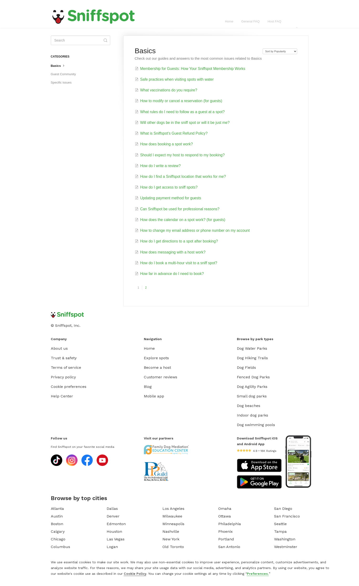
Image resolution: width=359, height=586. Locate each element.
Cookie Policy (135, 573)
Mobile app (154, 396)
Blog (148, 386)
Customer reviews (160, 377)
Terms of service (66, 367)
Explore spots (156, 358)
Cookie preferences (68, 386)
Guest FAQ (297, 24)
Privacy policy (63, 377)
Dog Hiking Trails (252, 358)
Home (229, 21)
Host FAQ (274, 21)
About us (59, 348)
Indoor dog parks (252, 415)
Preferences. (258, 573)
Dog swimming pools (256, 424)
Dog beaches (248, 405)
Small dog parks (252, 396)
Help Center (62, 396)
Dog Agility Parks (252, 386)
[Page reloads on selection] (280, 51)
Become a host (157, 367)
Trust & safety (64, 358)
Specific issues (61, 82)
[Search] (80, 40)
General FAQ (250, 21)
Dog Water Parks (252, 348)
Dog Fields (246, 367)
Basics (58, 65)
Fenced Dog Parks (253, 377)
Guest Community (63, 74)
